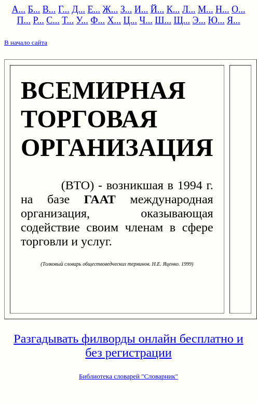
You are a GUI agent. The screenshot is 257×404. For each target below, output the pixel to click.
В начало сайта (25, 42)
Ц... (131, 20)
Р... (38, 20)
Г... (64, 9)
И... (141, 9)
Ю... (216, 20)
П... (24, 20)
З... (126, 9)
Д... (78, 9)
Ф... (97, 20)
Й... (158, 9)
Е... (94, 9)
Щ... (181, 20)
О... (239, 9)
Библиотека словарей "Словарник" (128, 376)
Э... (199, 20)
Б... (34, 9)
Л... (189, 9)
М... (205, 9)
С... (53, 20)
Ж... (110, 9)
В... (49, 9)
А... (19, 9)
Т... (68, 20)
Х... (114, 20)
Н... (222, 9)
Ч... (146, 20)
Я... (233, 20)
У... (82, 20)
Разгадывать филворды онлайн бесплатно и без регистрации (128, 345)
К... (173, 9)
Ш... (163, 20)
